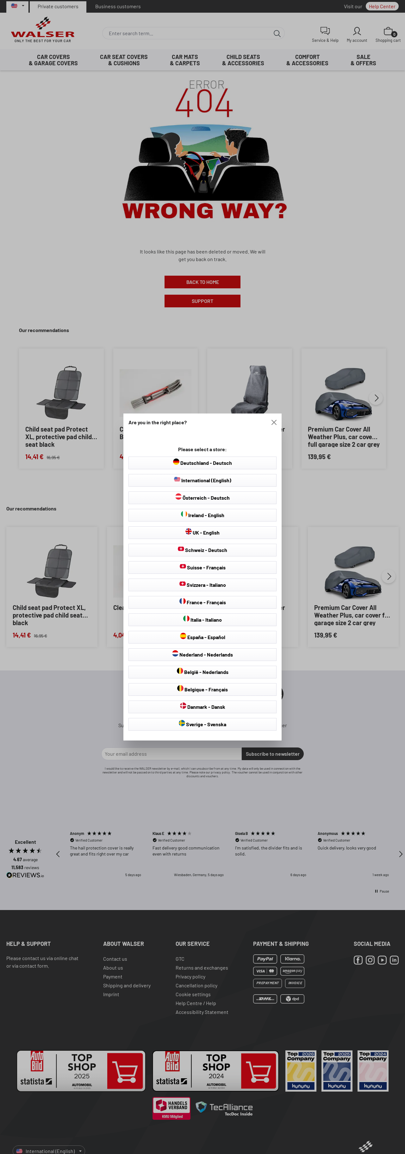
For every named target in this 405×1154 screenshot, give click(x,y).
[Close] (274, 422)
